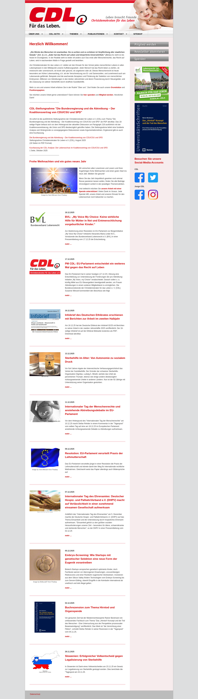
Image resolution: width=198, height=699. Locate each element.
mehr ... (68, 244)
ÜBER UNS (36, 34)
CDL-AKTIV (56, 34)
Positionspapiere (37, 90)
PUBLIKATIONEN (98, 34)
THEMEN (76, 34)
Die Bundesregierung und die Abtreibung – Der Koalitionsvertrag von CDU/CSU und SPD (66, 137)
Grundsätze (116, 87)
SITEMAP (137, 34)
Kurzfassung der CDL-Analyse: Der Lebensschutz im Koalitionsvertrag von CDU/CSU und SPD (69, 148)
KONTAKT (120, 34)
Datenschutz (35, 694)
